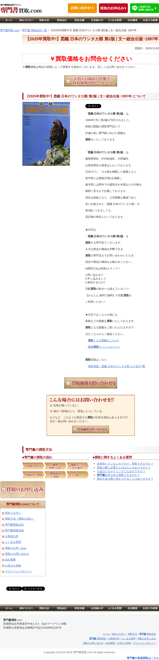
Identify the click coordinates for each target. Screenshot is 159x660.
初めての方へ (13, 512)
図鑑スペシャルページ (104, 346)
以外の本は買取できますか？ (118, 475)
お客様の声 (11, 536)
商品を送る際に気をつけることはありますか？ (125, 478)
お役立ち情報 (13, 565)
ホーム (106, 634)
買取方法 (132, 634)
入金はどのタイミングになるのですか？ (121, 471)
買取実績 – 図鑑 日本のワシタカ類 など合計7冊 (116, 366)
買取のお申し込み (15, 548)
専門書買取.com (9, 30)
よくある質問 (13, 542)
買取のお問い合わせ (17, 553)
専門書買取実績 (14, 530)
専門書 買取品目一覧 (34, 30)
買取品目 (147, 634)
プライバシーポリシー (18, 571)
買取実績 (97, 638)
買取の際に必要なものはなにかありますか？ (124, 467)
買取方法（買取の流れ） (20, 518)
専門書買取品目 (14, 524)
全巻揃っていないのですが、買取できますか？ (125, 463)
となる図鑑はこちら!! (103, 340)
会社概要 (10, 559)
